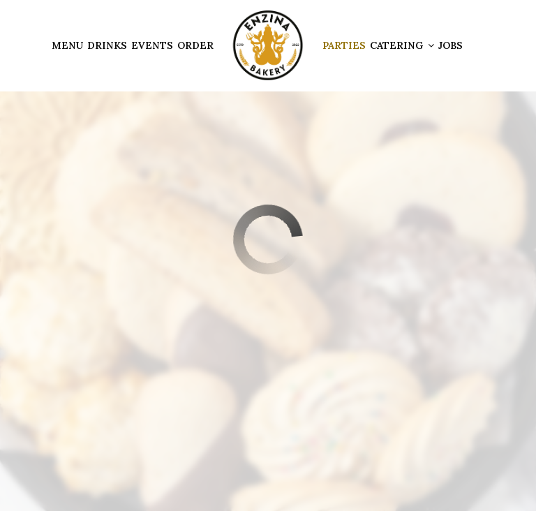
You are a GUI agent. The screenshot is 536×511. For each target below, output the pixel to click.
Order (195, 45)
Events (152, 45)
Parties (344, 45)
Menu (67, 45)
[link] (267, 45)
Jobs (450, 45)
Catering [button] (402, 45)
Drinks (107, 45)
